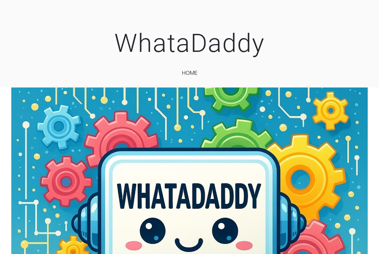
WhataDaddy (189, 43)
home (190, 72)
